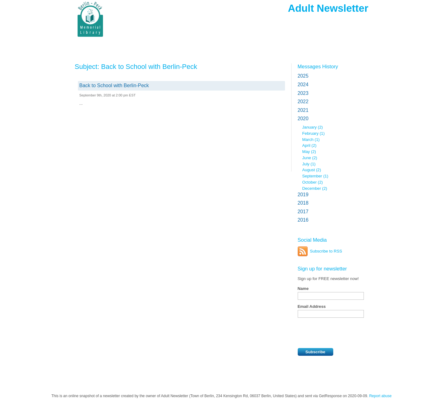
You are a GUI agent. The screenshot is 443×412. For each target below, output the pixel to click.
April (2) (309, 145)
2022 (303, 101)
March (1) (311, 139)
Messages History (318, 66)
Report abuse (380, 396)
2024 (303, 84)
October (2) (312, 182)
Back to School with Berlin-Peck (114, 85)
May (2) (309, 151)
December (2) (314, 188)
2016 (303, 220)
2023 (303, 93)
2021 (303, 110)
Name (303, 288)
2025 (303, 76)
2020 (303, 118)
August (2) (311, 170)
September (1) (315, 176)
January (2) (312, 127)
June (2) (309, 157)
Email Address (312, 306)
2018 (303, 203)
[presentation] (345, 333)
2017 (303, 211)
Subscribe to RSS (326, 251)
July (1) (309, 164)
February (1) (313, 133)
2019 (303, 194)
